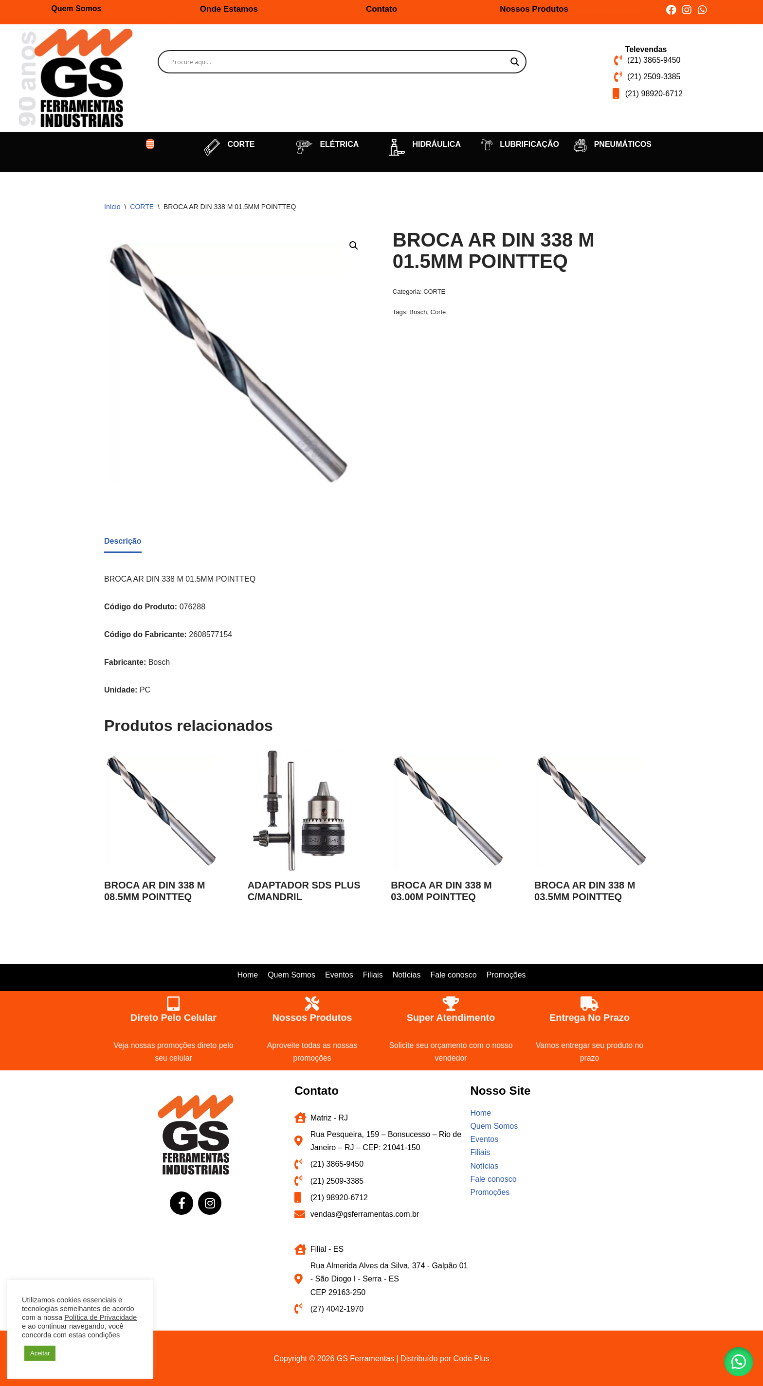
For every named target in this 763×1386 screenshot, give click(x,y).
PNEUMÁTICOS (623, 144)
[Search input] (338, 62)
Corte (438, 312)
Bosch (418, 312)
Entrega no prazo (589, 1016)
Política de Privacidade (100, 1317)
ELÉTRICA (339, 144)
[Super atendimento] (451, 1001)
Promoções (506, 975)
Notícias (407, 975)
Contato (381, 9)
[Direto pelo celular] (173, 1001)
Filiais (373, 975)
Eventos (339, 975)
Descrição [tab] (123, 541)
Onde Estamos (229, 9)
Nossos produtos (312, 1016)
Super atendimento (451, 1016)
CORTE (240, 144)
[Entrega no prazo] (589, 1001)
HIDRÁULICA (436, 144)
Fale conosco (453, 975)
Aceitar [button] (40, 1353)
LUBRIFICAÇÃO (529, 144)
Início (112, 207)
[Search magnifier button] (515, 62)
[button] (150, 144)
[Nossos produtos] (312, 1001)
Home (247, 975)
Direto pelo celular (173, 1016)
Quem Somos (76, 8)
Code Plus (472, 1358)
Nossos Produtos (534, 9)
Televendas (646, 49)
